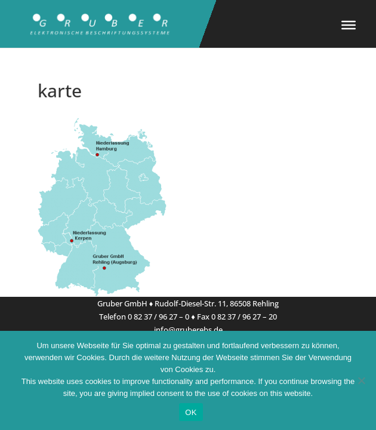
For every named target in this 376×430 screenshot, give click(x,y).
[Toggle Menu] (348, 25)
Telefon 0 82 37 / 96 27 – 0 (144, 316)
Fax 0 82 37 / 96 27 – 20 (237, 316)
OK (190, 412)
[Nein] (361, 380)
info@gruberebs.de (188, 329)
